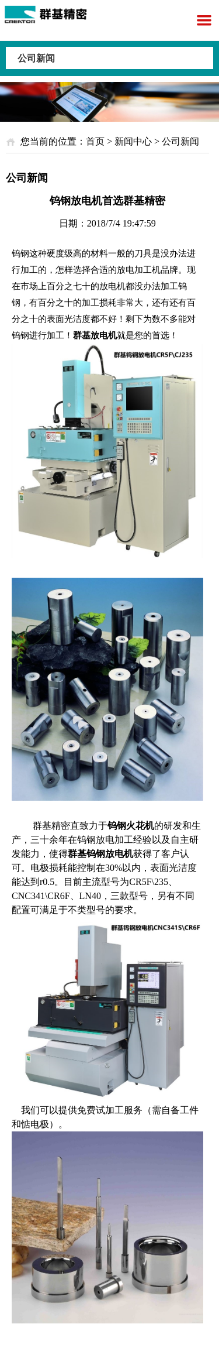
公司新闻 (36, 58)
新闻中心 (133, 141)
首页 (95, 141)
